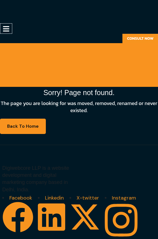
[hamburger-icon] (6, 28)
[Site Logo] (25, 11)
